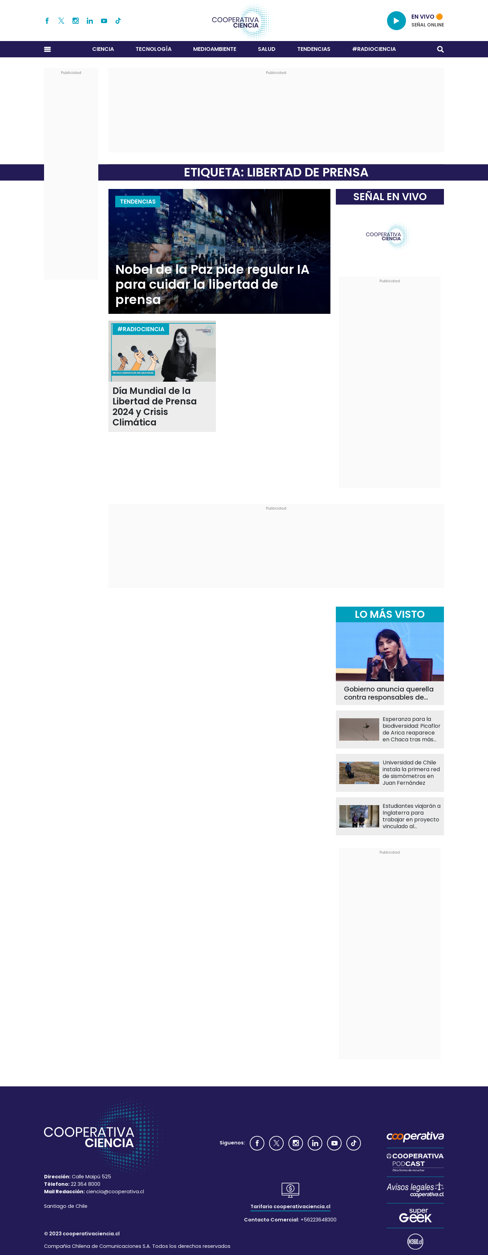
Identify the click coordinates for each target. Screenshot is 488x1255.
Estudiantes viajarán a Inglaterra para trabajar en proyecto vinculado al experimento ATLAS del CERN (412, 816)
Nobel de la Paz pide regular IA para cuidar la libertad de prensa (212, 284)
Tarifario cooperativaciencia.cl (290, 1206)
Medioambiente (214, 49)
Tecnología (153, 49)
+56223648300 (319, 1219)
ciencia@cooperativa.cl (115, 1191)
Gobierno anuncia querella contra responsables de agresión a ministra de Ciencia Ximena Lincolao (389, 693)
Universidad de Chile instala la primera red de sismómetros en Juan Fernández (411, 772)
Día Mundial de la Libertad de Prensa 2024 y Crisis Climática (155, 407)
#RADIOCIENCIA (374, 49)
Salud (267, 49)
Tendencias (313, 49)
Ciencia (103, 49)
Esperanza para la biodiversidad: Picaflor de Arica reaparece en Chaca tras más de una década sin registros (412, 729)
